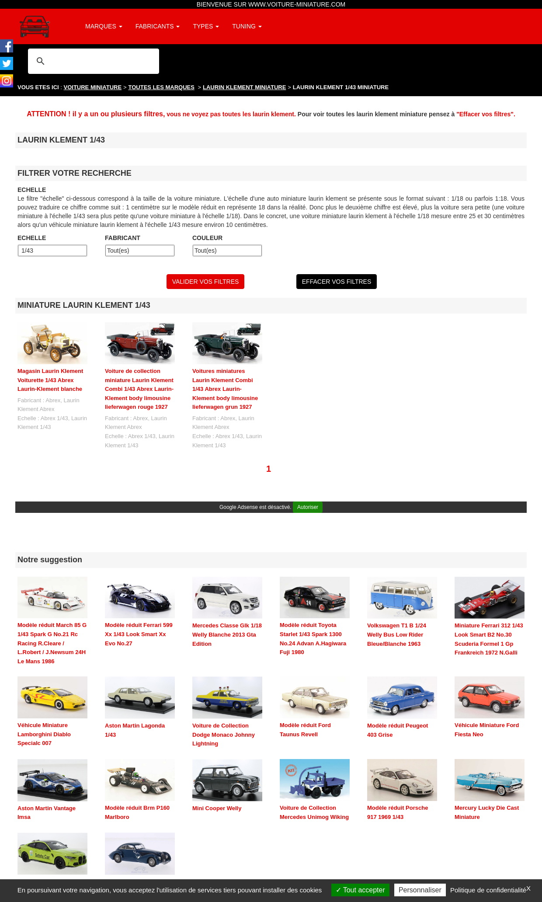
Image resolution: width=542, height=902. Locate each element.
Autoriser (307, 507)
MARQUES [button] (103, 26)
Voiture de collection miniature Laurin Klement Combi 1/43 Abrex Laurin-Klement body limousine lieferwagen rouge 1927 (139, 389)
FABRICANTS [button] (158, 26)
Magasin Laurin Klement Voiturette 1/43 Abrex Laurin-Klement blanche (50, 380)
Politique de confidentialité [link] (488, 890)
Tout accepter (360, 890)
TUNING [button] (247, 26)
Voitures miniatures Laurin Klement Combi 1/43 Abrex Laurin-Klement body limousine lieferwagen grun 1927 (225, 389)
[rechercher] (92, 61)
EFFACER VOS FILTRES (336, 281)
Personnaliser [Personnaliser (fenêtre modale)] (420, 890)
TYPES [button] (206, 26)
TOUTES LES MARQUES (162, 87)
